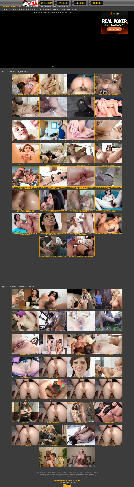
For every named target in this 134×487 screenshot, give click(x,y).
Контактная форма (60, 480)
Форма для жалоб (74, 480)
